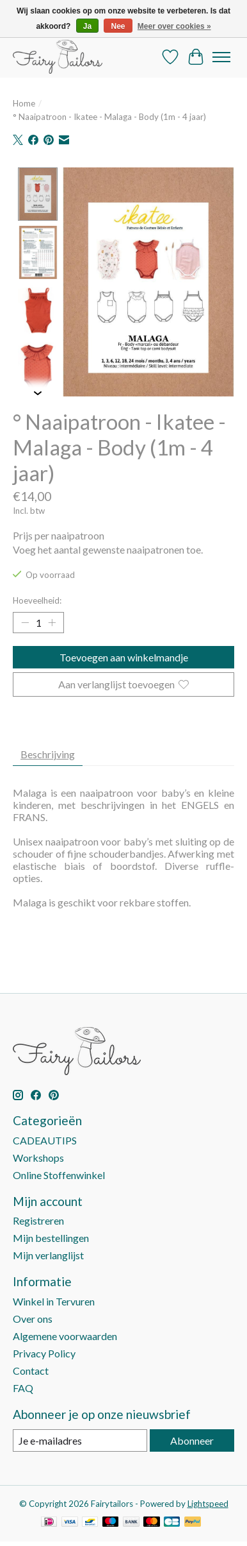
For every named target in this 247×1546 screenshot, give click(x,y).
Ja (87, 26)
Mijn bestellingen (51, 1236)
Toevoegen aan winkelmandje (124, 656)
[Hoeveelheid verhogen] (52, 621)
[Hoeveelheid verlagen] (25, 621)
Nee (118, 26)
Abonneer (192, 1439)
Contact (31, 1369)
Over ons (32, 1317)
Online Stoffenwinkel (59, 1173)
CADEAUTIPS (45, 1138)
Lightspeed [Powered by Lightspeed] (207, 1502)
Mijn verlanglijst (48, 1254)
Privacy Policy (44, 1352)
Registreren (38, 1219)
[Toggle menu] (221, 57)
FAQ (23, 1386)
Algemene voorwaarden (65, 1335)
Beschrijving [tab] (47, 752)
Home (24, 103)
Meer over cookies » (174, 26)
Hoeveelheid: (37, 599)
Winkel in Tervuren (54, 1300)
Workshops (38, 1156)
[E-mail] (80, 1439)
